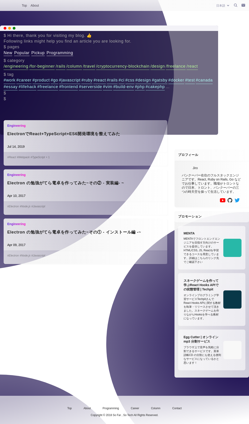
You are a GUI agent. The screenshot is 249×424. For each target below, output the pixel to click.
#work (9, 80)
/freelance (176, 66)
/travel (89, 66)
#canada (204, 80)
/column (74, 66)
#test (190, 80)
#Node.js (25, 206)
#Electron (13, 206)
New (8, 53)
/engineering (16, 66)
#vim (107, 86)
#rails (112, 80)
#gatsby (159, 80)
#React (11, 157)
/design (157, 66)
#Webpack (23, 157)
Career (135, 408)
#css (129, 80)
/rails (60, 66)
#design (143, 80)
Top (24, 5)
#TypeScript (38, 157)
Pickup (38, 53)
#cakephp (155, 86)
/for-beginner (42, 66)
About (35, 5)
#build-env (123, 86)
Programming (60, 53)
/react (192, 66)
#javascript (70, 80)
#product (41, 80)
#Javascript (38, 206)
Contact (177, 408)
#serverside (90, 86)
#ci (121, 80)
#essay (11, 86)
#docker (176, 80)
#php (140, 86)
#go (54, 80)
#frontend (68, 86)
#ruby (86, 80)
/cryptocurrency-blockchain (122, 66)
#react (99, 80)
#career (24, 80)
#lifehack (27, 86)
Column (155, 408)
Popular (22, 53)
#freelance (47, 86)
